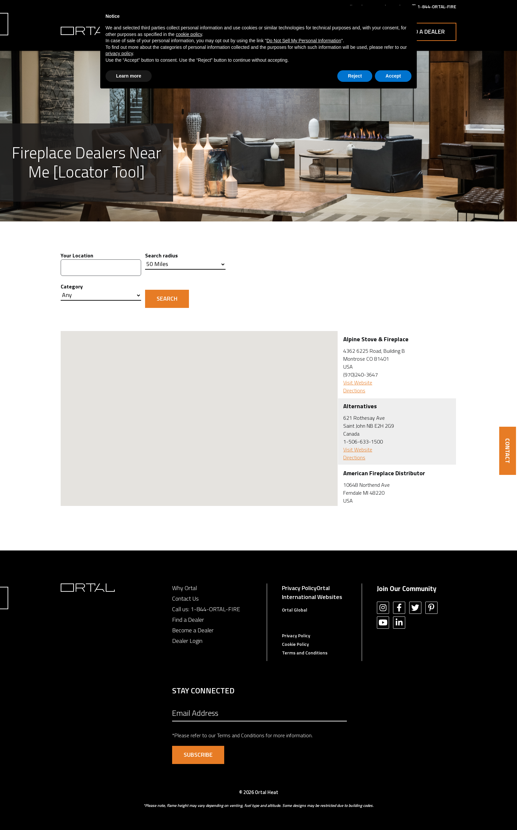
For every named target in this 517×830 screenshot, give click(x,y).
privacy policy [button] (119, 53)
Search (167, 298)
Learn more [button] (128, 76)
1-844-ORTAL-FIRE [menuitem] (436, 6)
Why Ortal (184, 587)
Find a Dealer (425, 31)
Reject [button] (355, 76)
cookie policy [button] (189, 34)
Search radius (161, 255)
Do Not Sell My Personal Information (303, 40)
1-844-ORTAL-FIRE (215, 609)
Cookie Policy (295, 644)
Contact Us (185, 598)
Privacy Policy (299, 587)
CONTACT (507, 450)
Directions (354, 390)
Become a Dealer (193, 630)
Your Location (77, 255)
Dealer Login (187, 640)
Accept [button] (393, 76)
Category (72, 286)
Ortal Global (294, 609)
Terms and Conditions (304, 652)
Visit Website (357, 382)
